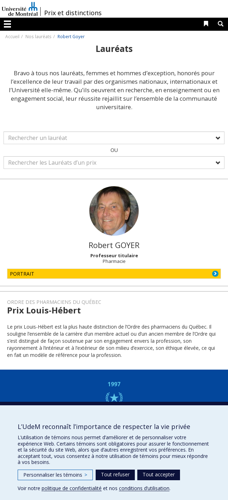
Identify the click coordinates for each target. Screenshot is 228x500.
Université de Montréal (20, 9)
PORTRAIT (22, 273)
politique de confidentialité (72, 488)
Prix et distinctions (73, 13)
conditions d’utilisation (144, 488)
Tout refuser (115, 474)
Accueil (12, 36)
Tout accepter (159, 474)
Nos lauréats (38, 36)
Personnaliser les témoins (55, 474)
